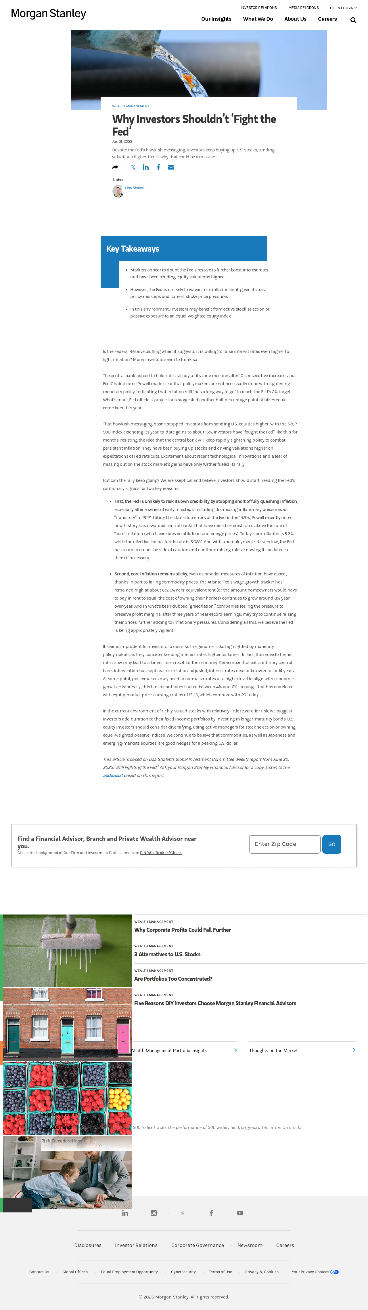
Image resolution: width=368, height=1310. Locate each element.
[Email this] (171, 169)
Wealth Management (130, 106)
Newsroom (249, 1245)
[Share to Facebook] (158, 169)
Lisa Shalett (135, 188)
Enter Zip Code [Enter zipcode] (275, 844)
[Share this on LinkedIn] (146, 169)
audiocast (113, 775)
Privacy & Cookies (262, 1272)
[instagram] (154, 1213)
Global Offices (75, 1272)
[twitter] (182, 1213)
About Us (295, 19)
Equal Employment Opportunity (129, 1272)
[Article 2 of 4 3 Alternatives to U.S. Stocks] (250, 954)
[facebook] (211, 1213)
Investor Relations (259, 7)
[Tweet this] (133, 169)
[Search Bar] (353, 19)
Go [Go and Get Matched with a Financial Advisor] (331, 844)
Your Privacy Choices (315, 1272)
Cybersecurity (183, 1272)
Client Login (343, 8)
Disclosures (87, 1245)
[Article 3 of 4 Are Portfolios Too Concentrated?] (250, 978)
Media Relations (303, 7)
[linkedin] (125, 1213)
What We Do (258, 19)
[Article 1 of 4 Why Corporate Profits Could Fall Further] (250, 929)
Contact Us (39, 1272)
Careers (327, 19)
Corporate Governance (197, 1245)
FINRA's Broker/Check (161, 852)
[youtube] (240, 1213)
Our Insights (216, 19)
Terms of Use (220, 1272)
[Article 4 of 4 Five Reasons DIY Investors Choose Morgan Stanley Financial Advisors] (250, 1003)
